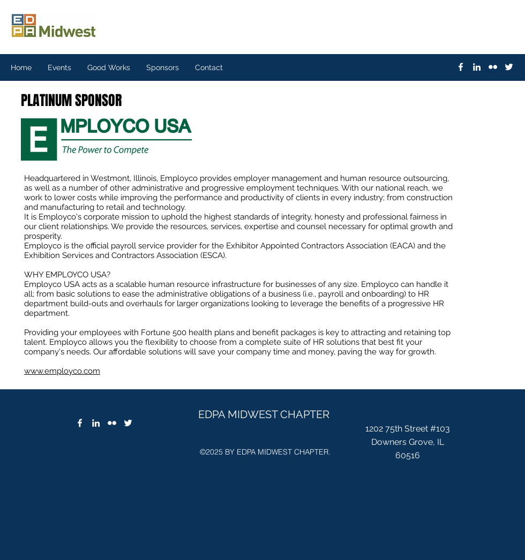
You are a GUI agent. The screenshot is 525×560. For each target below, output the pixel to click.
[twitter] (509, 67)
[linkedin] (476, 67)
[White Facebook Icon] (460, 67)
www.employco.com (62, 371)
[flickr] (493, 67)
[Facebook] (79, 423)
